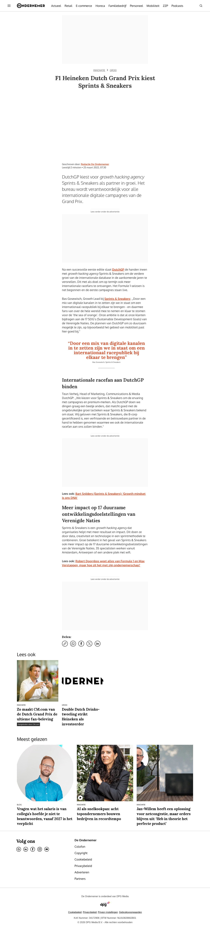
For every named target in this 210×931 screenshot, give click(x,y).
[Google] (18, 849)
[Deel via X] (89, 644)
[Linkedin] (25, 849)
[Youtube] (46, 849)
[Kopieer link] (65, 644)
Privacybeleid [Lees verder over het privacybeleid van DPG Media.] (90, 912)
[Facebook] (32, 849)
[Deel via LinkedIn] (97, 644)
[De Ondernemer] (31, 5)
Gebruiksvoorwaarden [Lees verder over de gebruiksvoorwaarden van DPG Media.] (130, 912)
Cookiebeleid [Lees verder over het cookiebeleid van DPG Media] (75, 912)
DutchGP (118, 269)
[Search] (201, 6)
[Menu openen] (9, 6)
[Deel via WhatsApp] (73, 644)
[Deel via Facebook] (81, 644)
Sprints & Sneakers (117, 299)
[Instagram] (39, 849)
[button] (108, 912)
